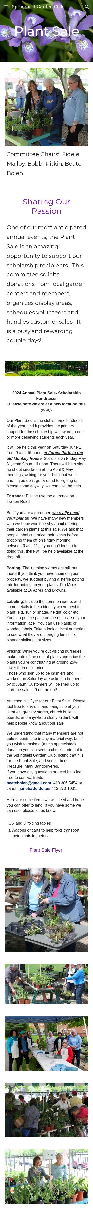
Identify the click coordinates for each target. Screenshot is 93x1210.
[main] (47, 31)
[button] (6, 7)
